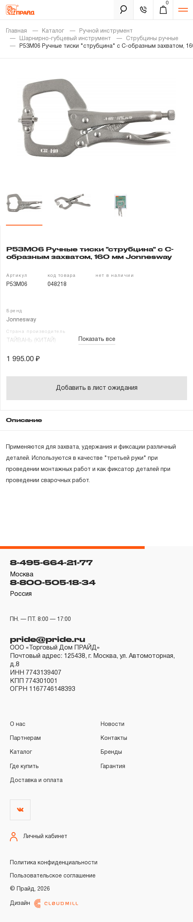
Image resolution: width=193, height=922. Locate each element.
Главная (16, 31)
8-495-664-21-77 (51, 562)
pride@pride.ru (47, 639)
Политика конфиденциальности (53, 863)
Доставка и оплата (36, 780)
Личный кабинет (38, 836)
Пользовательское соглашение (53, 876)
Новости (112, 724)
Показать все (96, 339)
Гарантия (113, 766)
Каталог (53, 31)
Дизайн (44, 903)
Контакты (114, 738)
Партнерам (25, 738)
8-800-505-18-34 (53, 582)
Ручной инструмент (106, 31)
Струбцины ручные (152, 38)
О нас (17, 724)
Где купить (24, 766)
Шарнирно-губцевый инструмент (65, 38)
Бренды (111, 752)
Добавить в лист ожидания (97, 388)
